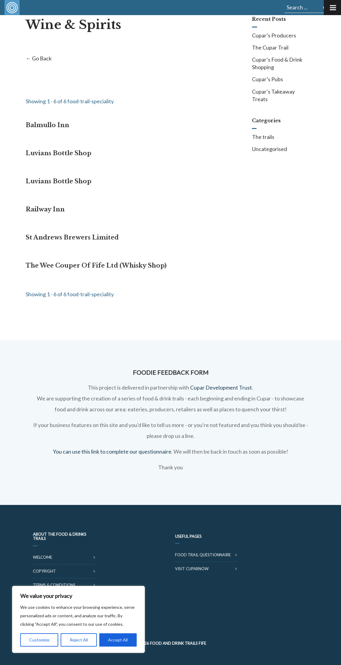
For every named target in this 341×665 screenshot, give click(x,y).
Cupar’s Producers (274, 35)
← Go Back (39, 58)
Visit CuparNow (192, 568)
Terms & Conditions (54, 585)
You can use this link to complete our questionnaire (112, 451)
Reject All (79, 639)
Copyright (44, 571)
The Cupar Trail (270, 47)
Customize (39, 639)
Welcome (42, 557)
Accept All (118, 639)
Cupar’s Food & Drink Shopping (277, 63)
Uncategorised (269, 149)
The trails (263, 136)
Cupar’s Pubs (267, 79)
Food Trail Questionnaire (203, 554)
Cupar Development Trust (221, 387)
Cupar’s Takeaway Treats (273, 95)
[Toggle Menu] (332, 7)
